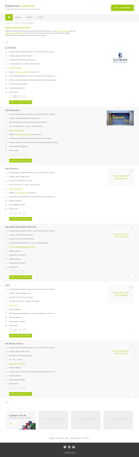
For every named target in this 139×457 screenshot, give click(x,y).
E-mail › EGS (13, 305)
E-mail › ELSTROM (15, 68)
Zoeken (29, 17)
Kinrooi (18, 293)
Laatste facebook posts (17, 88)
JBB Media (67, 452)
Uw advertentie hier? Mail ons (53, 420)
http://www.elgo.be (20, 193)
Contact (40, 17)
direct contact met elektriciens (14, 33)
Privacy (73, 452)
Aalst (17, 351)
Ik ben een (122, 8)
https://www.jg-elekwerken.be (24, 134)
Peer (17, 176)
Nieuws (18, 17)
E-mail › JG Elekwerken (16, 130)
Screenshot (34, 72)
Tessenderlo (19, 235)
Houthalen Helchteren (22, 118)
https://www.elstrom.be (22, 72)
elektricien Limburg (63, 31)
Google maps (28, 56)
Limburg (11, 56)
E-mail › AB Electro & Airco (17, 363)
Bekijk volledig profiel (21, 102)
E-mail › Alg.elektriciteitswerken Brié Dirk (21, 247)
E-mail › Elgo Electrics (16, 188)
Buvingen (19, 56)
